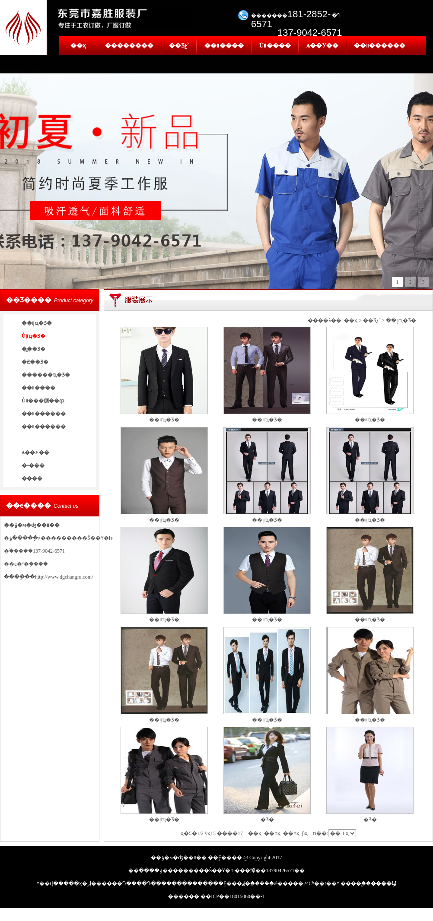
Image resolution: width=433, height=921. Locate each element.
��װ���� (224, 45)
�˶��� (33, 465)
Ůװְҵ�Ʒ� (33, 336)
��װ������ (379, 45)
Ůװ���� (275, 45)
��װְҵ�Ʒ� (37, 323)
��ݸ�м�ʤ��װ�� (32, 525)
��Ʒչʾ (179, 45)
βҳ (305, 833)
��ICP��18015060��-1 (233, 896)
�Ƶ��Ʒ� (35, 362)
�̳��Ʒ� (33, 349)
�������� (129, 45)
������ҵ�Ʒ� (46, 375)
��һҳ (291, 833)
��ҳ (78, 45)
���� (32, 478)
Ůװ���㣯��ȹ (43, 401)
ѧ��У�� (322, 45)
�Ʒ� (267, 820)
